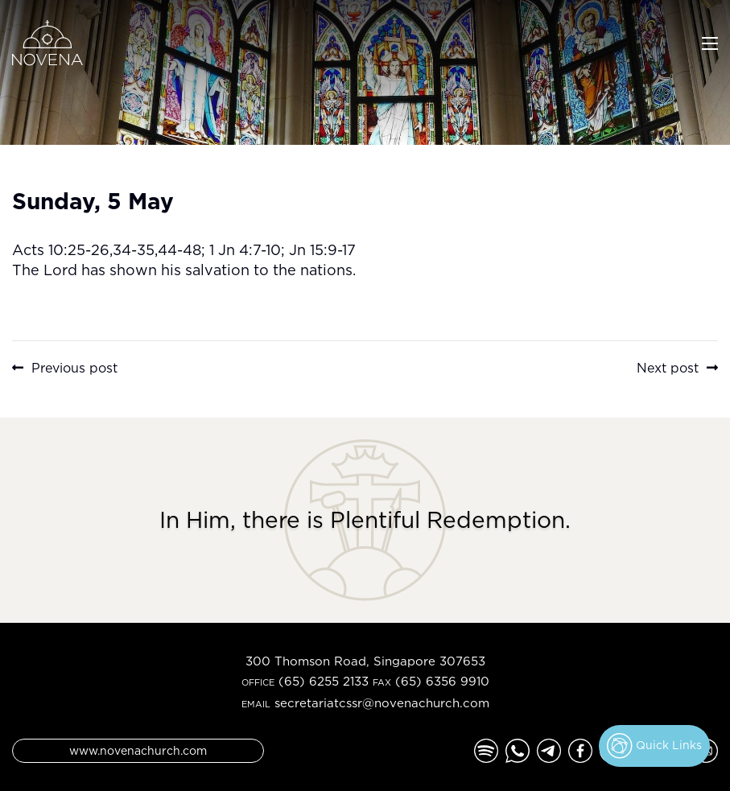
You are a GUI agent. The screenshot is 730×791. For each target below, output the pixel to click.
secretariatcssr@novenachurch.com (381, 703)
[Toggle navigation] (710, 42)
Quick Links (654, 746)
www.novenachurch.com (138, 750)
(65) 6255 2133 (323, 681)
